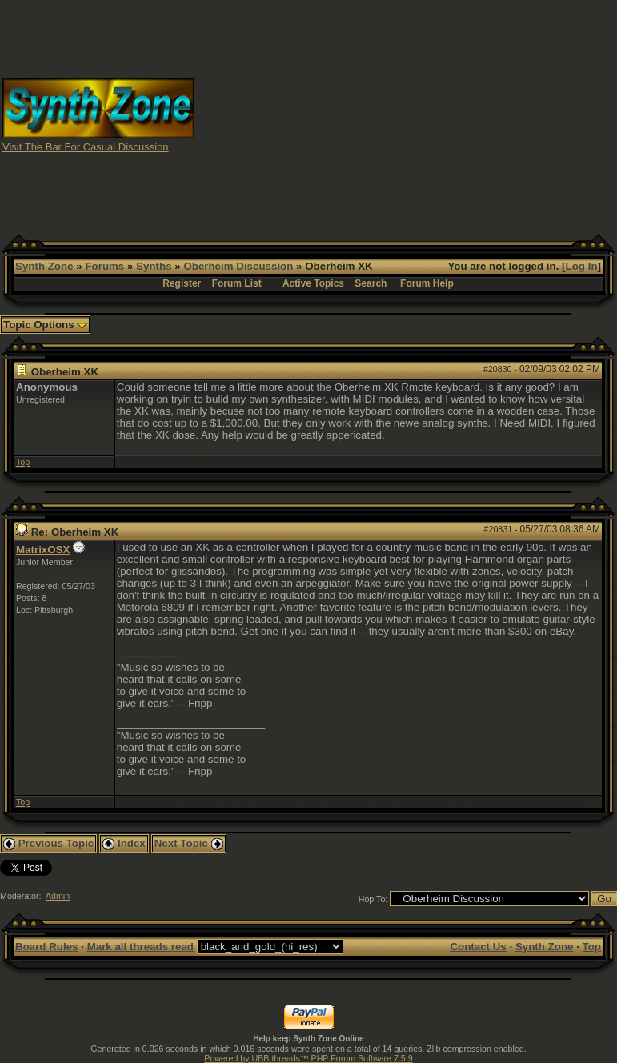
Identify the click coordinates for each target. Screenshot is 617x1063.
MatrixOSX (43, 550)
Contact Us (478, 947)
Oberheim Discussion (238, 266)
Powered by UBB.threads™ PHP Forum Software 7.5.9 (308, 1058)
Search (371, 283)
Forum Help (427, 283)
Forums (104, 266)
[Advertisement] (406, 114)
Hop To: (373, 899)
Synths (153, 266)
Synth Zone (44, 266)
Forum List (237, 283)
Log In (582, 266)
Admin (58, 896)
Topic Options (45, 325)
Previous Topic (48, 843)
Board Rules (46, 947)
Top (23, 462)
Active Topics (313, 283)
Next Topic (188, 843)
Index (124, 843)
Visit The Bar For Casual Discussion (85, 147)
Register (181, 283)
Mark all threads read (140, 947)
